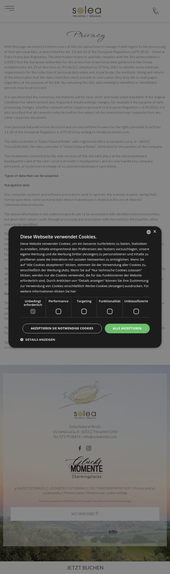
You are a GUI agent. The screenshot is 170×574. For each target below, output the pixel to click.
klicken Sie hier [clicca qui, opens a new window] (66, 291)
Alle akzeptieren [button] (127, 328)
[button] (37, 339)
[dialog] (85, 287)
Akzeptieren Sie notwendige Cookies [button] (61, 328)
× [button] (154, 231)
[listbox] (149, 232)
